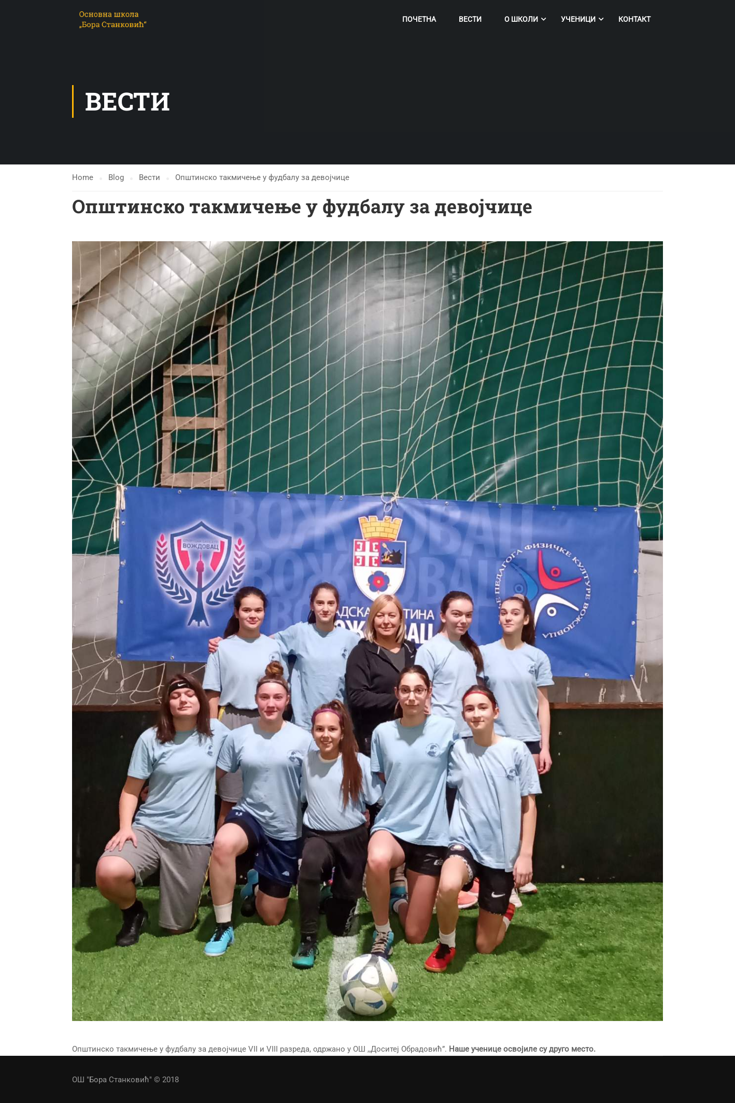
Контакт (634, 19)
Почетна (419, 19)
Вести (470, 19)
